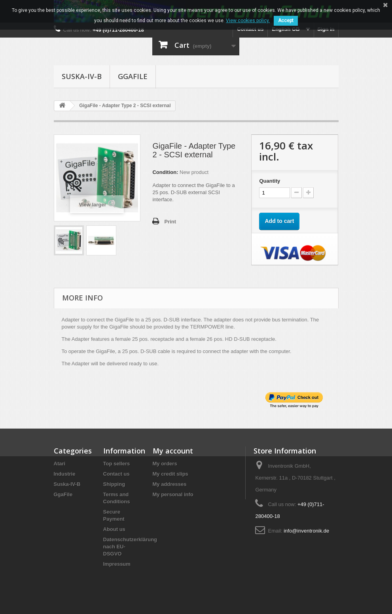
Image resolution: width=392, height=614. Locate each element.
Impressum (117, 564)
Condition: (165, 172)
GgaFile (133, 76)
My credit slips (170, 474)
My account (173, 450)
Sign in (325, 29)
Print (170, 222)
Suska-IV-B (82, 76)
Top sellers (116, 464)
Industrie (65, 474)
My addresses (170, 484)
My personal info (173, 494)
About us (114, 529)
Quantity (269, 181)
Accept (286, 20)
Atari (60, 464)
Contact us (250, 29)
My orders (165, 464)
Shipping (114, 484)
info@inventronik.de (306, 531)
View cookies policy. (248, 20)
